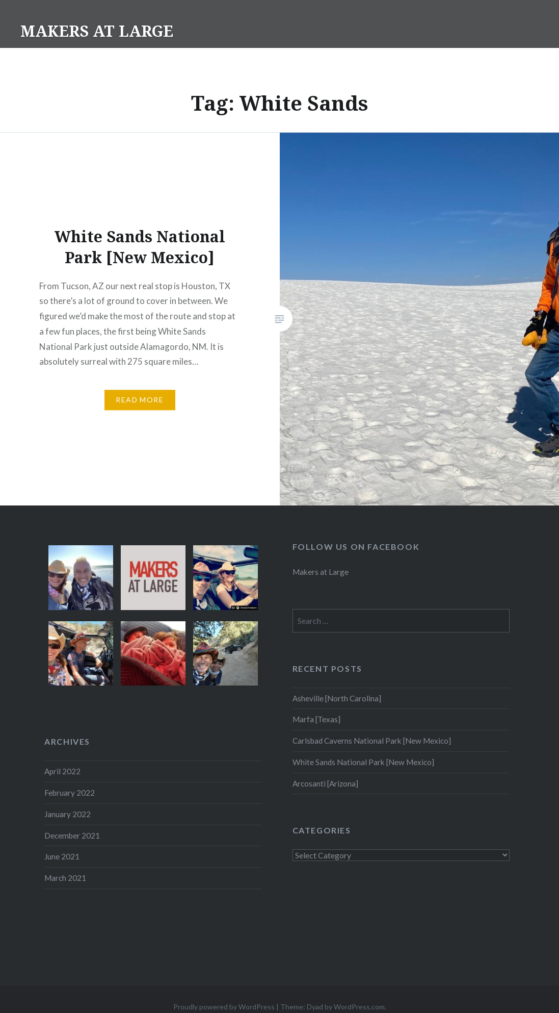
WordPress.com (359, 1006)
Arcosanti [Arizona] (325, 783)
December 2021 (72, 835)
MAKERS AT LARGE (96, 30)
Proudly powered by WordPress (224, 1006)
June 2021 (61, 856)
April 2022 (62, 771)
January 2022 (67, 814)
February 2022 (69, 792)
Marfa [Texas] (316, 719)
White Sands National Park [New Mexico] (363, 762)
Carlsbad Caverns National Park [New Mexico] (371, 740)
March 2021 (65, 877)
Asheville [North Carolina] (336, 698)
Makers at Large (320, 571)
